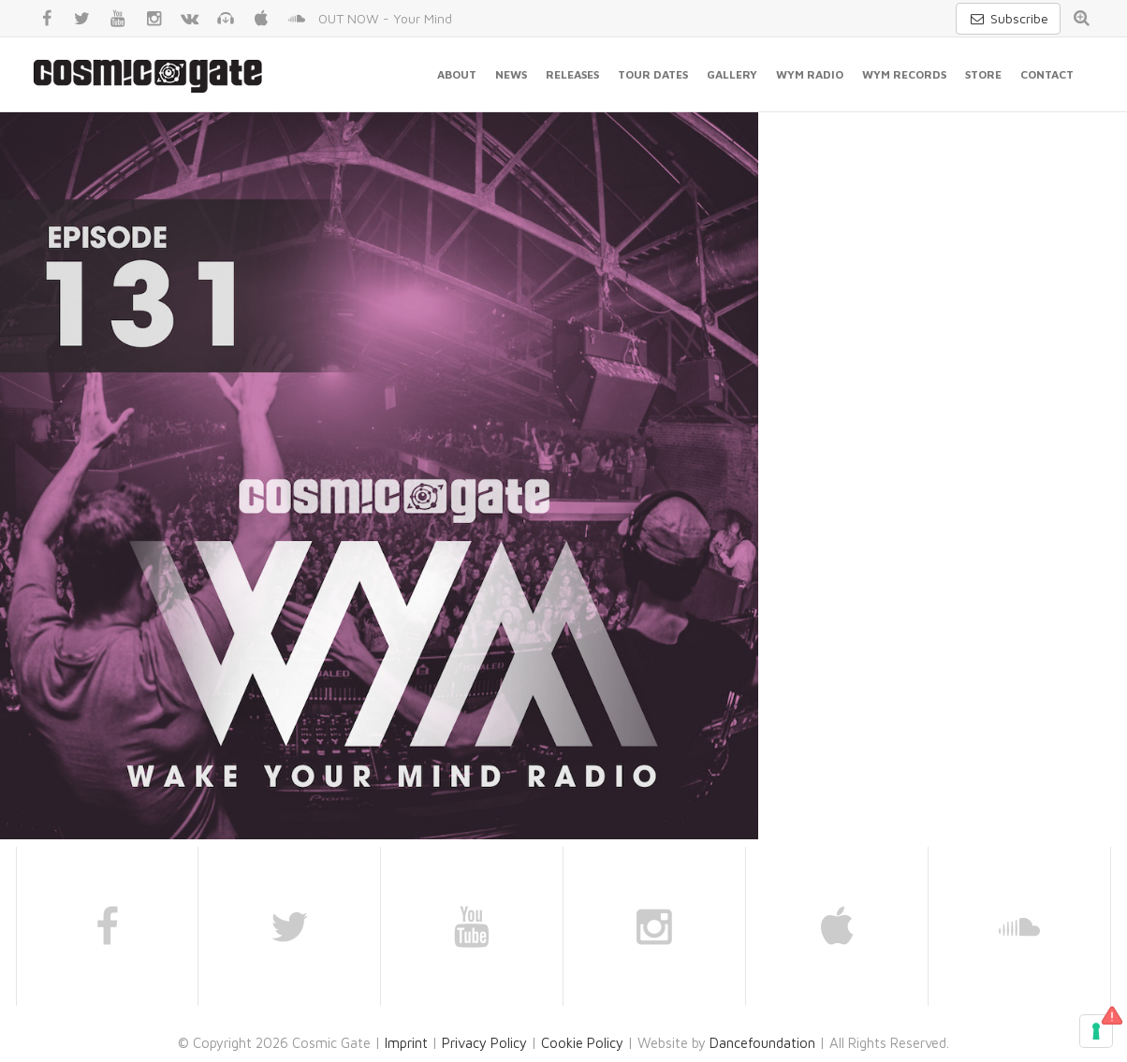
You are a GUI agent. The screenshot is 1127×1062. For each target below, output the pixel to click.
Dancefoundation (762, 1043)
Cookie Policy (582, 1043)
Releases (572, 74)
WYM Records (904, 74)
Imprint (406, 1043)
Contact (1047, 74)
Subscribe (1008, 18)
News (511, 74)
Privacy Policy (484, 1043)
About (456, 74)
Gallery (732, 74)
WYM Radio (809, 74)
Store (983, 74)
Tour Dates (653, 74)
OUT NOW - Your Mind (385, 18)
